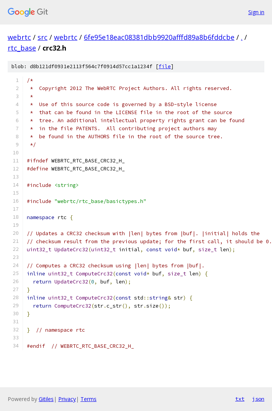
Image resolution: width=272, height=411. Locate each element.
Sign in (256, 12)
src (43, 37)
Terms (88, 399)
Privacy (67, 399)
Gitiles (46, 399)
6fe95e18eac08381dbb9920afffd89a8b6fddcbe (159, 37)
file (165, 66)
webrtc (19, 37)
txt (239, 398)
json (258, 398)
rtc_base (22, 47)
